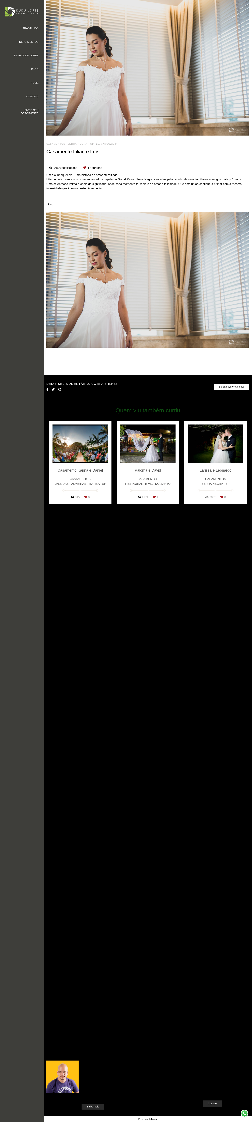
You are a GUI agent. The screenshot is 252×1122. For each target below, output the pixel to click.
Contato (212, 1103)
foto (50, 204)
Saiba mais (93, 1106)
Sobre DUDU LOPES (26, 55)
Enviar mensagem (218, 1069)
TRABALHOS (30, 28)
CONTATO (32, 96)
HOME (34, 82)
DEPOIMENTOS (28, 41)
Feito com (147, 1119)
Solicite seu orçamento (231, 386)
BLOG (34, 69)
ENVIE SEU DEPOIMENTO (29, 112)
